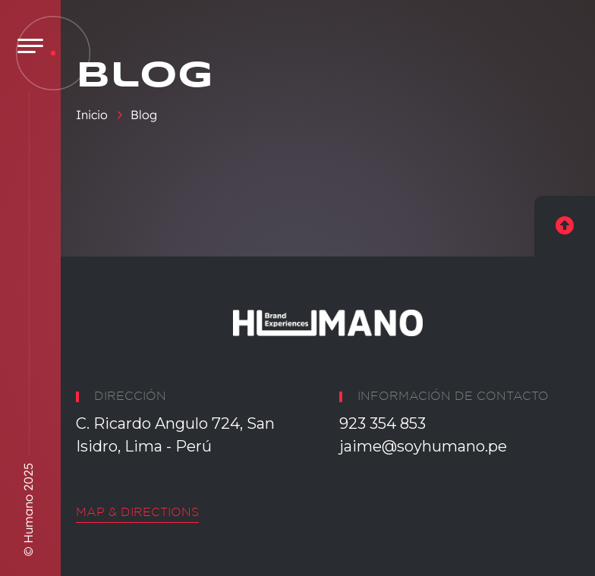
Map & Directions (137, 512)
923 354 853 (382, 423)
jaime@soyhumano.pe (423, 446)
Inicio (92, 114)
